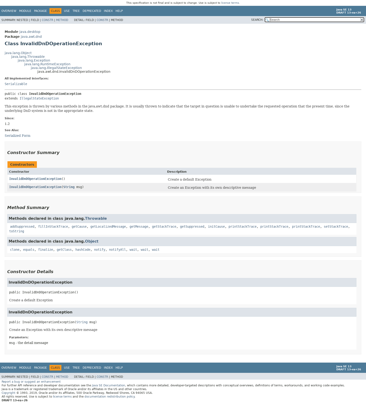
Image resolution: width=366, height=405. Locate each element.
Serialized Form (17, 135)
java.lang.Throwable (28, 56)
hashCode (82, 249)
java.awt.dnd (31, 36)
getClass (64, 249)
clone (14, 249)
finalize (45, 249)
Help (119, 11)
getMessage (139, 226)
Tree (76, 11)
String (68, 187)
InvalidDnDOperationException (35, 179)
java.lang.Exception (34, 60)
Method (62, 20)
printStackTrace (243, 226)
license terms (230, 2)
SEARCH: (257, 19)
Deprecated (92, 11)
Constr (47, 20)
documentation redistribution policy (109, 396)
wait (133, 249)
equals (28, 249)
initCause (216, 226)
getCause (79, 226)
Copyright (8, 393)
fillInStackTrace (53, 226)
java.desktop (29, 32)
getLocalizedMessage (108, 226)
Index (108, 11)
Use (67, 11)
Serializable (16, 84)
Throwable (96, 218)
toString (16, 231)
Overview (8, 11)
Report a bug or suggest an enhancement (31, 381)
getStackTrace (164, 226)
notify (99, 249)
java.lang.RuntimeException (47, 64)
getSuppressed (192, 226)
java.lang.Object (18, 53)
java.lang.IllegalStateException (56, 68)
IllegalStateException (39, 98)
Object (92, 241)
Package (40, 11)
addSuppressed (22, 226)
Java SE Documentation (108, 385)
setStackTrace (336, 226)
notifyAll (117, 249)
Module (25, 11)
